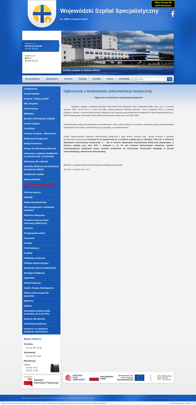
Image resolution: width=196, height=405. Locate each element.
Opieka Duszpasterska (35, 202)
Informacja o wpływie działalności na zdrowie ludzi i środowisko (41, 155)
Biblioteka (29, 113)
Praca (110, 79)
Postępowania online (34, 233)
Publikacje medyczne (34, 258)
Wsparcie (28, 301)
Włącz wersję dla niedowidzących (163, 4)
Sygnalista (29, 278)
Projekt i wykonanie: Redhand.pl (162, 398)
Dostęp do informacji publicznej (40, 148)
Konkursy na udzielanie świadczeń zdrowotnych (36, 330)
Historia (68, 79)
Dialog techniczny (33, 143)
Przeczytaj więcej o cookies (180, 403)
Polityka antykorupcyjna (36, 263)
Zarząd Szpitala (31, 93)
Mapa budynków (32, 179)
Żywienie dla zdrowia (34, 319)
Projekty (28, 253)
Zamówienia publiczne (35, 324)
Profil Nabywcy (31, 248)
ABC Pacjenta (31, 103)
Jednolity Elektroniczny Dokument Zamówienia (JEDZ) (41, 168)
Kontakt (97, 79)
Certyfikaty (29, 128)
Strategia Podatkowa (34, 273)
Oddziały (28, 197)
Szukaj (169, 79)
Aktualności (52, 79)
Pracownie (29, 238)
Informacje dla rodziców (36, 161)
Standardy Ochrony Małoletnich (40, 268)
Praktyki (28, 243)
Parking (83, 79)
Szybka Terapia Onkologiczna (39, 288)
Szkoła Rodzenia (32, 283)
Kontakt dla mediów (34, 174)
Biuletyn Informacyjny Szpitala (39, 118)
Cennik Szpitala (32, 123)
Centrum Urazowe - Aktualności (40, 133)
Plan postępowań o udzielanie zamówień (39, 208)
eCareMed (124, 79)
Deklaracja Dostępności (36, 138)
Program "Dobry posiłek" (36, 98)
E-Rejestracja (30, 89)
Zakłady (28, 306)
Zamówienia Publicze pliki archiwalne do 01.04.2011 (37, 312)
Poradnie (28, 228)
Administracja (31, 108)
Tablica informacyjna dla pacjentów (36, 294)
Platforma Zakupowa (34, 215)
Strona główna (32, 79)
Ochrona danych (32, 192)
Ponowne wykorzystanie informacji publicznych (36, 221)
